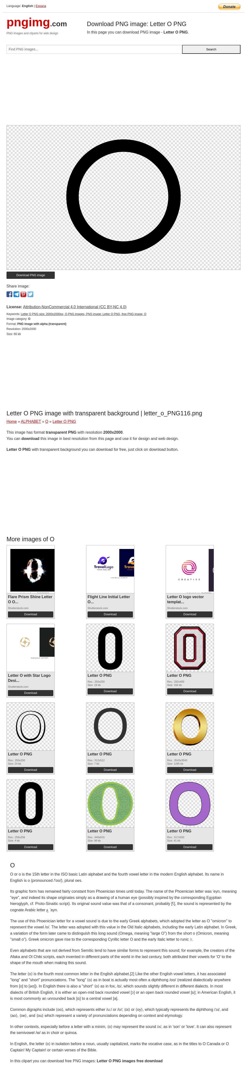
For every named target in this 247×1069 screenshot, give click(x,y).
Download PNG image (30, 275)
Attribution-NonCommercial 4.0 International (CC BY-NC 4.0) (74, 307)
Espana (41, 6)
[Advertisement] (123, 91)
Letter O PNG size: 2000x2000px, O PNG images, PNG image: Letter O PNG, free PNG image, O (83, 314)
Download (30, 614)
